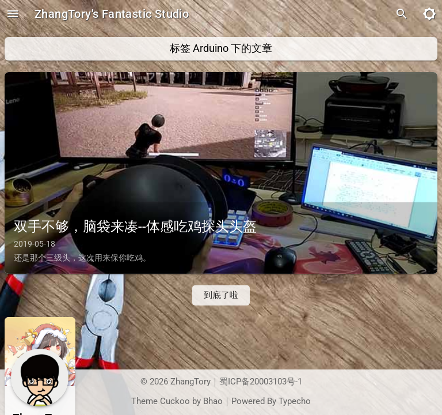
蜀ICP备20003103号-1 (260, 382)
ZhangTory (190, 382)
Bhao (213, 401)
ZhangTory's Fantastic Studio (112, 14)
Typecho (295, 401)
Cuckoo (175, 401)
